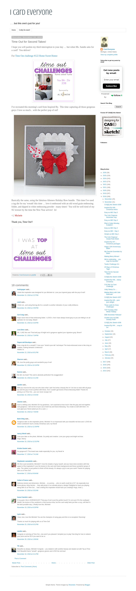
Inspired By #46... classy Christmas (112, 280)
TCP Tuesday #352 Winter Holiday (111, 311)
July (106, 340)
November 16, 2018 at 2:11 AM (27, 378)
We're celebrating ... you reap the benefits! (112, 260)
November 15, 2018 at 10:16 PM (28, 365)
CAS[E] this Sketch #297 (112, 297)
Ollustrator (71, 585)
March (107, 352)
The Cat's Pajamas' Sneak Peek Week (111, 238)
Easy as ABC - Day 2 (111, 231)
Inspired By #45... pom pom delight (112, 301)
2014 (105, 371)
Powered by (111, 95)
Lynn (19, 514)
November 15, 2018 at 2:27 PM (27, 295)
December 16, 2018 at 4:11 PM (27, 554)
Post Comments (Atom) (29, 566)
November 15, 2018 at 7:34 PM (27, 335)
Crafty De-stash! (24, 30)
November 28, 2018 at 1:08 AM (27, 539)
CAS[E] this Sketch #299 (112, 205)
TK (18, 546)
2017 (105, 362)
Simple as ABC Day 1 (111, 234)
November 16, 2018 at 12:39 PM (28, 427)
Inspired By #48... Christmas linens (111, 208)
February (108, 355)
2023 (105, 181)
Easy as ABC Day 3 (111, 228)
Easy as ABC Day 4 (111, 220)
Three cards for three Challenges (111, 306)
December (108, 199)
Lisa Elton (20, 330)
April (106, 349)
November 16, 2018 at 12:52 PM (28, 441)
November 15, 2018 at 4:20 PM (27, 323)
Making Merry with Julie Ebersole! (112, 293)
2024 (105, 178)
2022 (105, 184)
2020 (105, 190)
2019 (105, 193)
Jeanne (19, 402)
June (106, 343)
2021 (105, 187)
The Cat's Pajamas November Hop (110, 216)
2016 (105, 365)
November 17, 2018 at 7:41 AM (27, 454)
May (106, 346)
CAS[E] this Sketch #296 (112, 322)
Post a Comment (20, 558)
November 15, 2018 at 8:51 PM (27, 352)
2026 (105, 172)
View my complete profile (109, 55)
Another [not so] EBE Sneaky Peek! (111, 318)
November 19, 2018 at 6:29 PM (27, 507)
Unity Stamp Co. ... (110, 289)
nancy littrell (21, 433)
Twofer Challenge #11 (111, 264)
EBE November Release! (112, 315)
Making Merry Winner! (111, 256)
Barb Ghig (21, 419)
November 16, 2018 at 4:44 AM (27, 395)
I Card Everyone (31, 12)
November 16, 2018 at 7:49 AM (27, 412)
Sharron (20, 359)
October (108, 331)
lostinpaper (21, 289)
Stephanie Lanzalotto (25, 461)
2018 (105, 196)
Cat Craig (20, 315)
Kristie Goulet (22, 448)
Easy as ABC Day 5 (111, 212)
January (108, 358)
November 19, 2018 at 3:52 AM (27, 490)
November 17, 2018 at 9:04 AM (27, 473)
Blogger (87, 585)
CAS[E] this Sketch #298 (112, 277)
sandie (19, 385)
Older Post (91, 563)
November (108, 202)
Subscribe (111, 86)
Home (14, 30)
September (109, 334)
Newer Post (16, 563)
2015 (105, 368)
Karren (19, 372)
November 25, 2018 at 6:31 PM (27, 524)
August (107, 337)
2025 (105, 175)
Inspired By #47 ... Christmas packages (112, 243)
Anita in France (22, 480)
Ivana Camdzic (22, 497)
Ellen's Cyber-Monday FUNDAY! (111, 224)
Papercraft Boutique (24, 342)
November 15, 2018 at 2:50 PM (27, 308)
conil (19, 302)
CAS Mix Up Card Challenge (110, 285)
